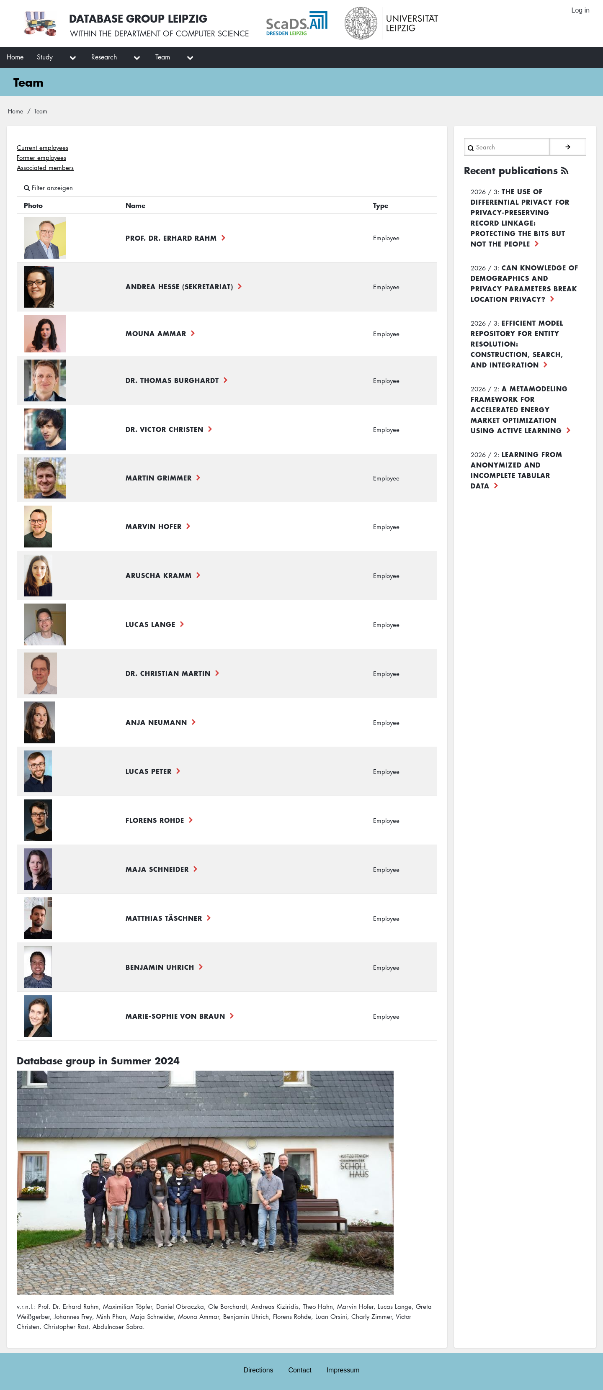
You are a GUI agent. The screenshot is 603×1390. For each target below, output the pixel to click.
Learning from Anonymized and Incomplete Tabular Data (516, 469)
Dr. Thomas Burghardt (172, 380)
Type (380, 205)
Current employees (42, 147)
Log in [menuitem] (580, 10)
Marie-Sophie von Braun (175, 1016)
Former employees (41, 157)
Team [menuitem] (162, 57)
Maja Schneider (157, 869)
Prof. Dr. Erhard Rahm (171, 238)
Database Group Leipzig (139, 18)
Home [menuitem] (15, 57)
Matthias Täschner (164, 918)
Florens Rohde (155, 820)
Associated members (45, 167)
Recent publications (511, 170)
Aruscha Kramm (159, 575)
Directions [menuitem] (258, 1369)
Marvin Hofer (154, 526)
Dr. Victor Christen (165, 429)
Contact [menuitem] (299, 1369)
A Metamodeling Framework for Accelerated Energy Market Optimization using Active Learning (519, 409)
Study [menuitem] (45, 57)
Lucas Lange (150, 624)
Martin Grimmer (159, 478)
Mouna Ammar (156, 333)
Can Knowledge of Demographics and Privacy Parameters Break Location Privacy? (524, 282)
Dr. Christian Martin (168, 673)
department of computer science (181, 33)
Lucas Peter (149, 771)
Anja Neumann (156, 722)
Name (135, 205)
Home (15, 111)
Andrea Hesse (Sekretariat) (179, 286)
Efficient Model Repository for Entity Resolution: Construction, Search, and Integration (517, 343)
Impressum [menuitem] (343, 1369)
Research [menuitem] (104, 57)
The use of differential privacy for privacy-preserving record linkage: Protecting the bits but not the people (520, 217)
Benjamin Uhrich (160, 967)
